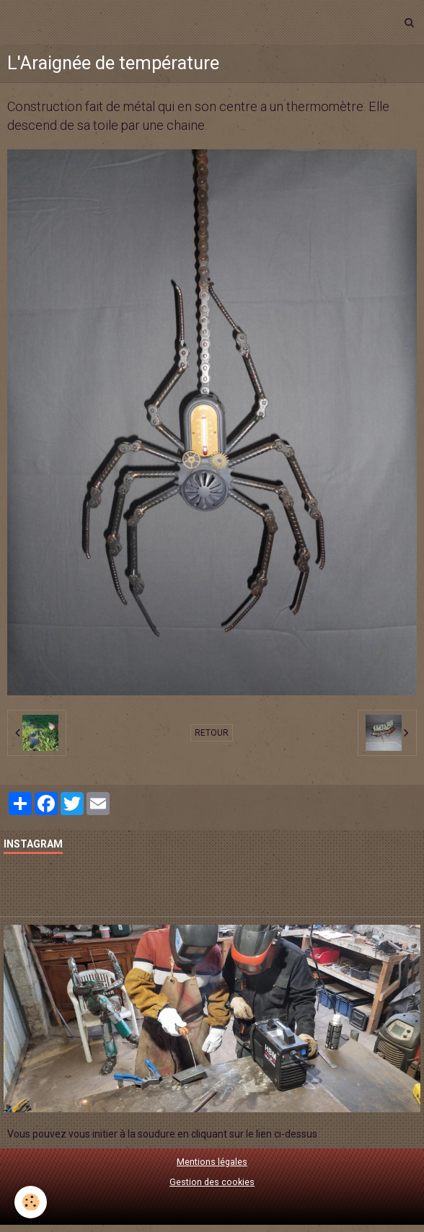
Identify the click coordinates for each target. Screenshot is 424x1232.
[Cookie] (30, 1202)
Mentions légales (212, 1161)
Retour (212, 733)
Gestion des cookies (212, 1181)
